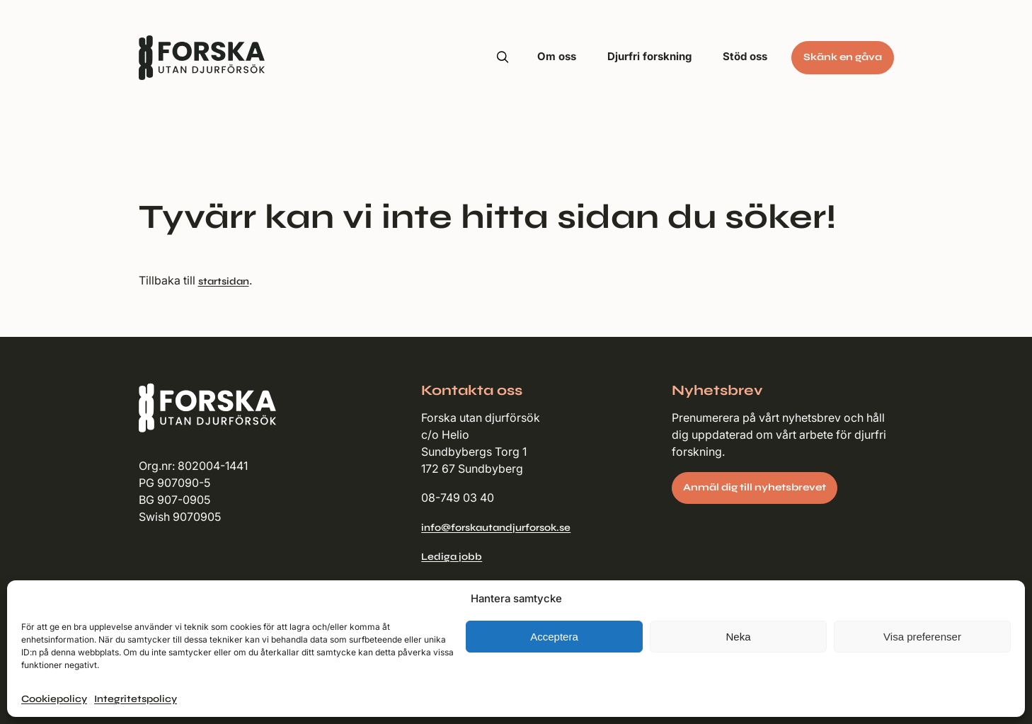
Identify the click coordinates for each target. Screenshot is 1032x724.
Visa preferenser (922, 637)
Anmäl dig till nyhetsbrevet (754, 487)
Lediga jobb (451, 557)
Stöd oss (745, 56)
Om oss (556, 56)
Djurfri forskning (649, 56)
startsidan (223, 281)
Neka (738, 637)
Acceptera (554, 637)
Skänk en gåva (842, 57)
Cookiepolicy (54, 699)
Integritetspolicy (135, 699)
